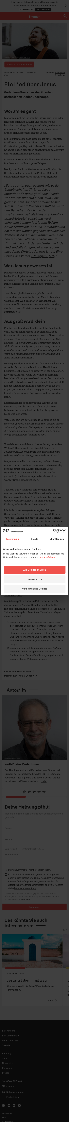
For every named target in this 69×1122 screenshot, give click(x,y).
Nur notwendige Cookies (34, 588)
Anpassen (34, 579)
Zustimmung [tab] (12, 539)
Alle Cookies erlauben (34, 570)
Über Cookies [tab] (57, 539)
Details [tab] (34, 539)
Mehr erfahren (47, 557)
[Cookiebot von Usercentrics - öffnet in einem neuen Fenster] (53, 531)
